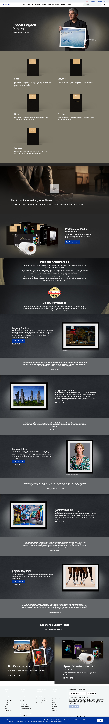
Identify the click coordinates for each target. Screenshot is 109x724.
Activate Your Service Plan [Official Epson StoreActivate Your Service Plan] (42, 700)
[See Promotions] (72, 242)
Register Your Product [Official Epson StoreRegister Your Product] (41, 698)
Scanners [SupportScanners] (23, 695)
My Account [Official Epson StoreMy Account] (39, 702)
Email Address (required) (74, 691)
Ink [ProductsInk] (5, 706)
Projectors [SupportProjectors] (23, 693)
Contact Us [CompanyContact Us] (54, 710)
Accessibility (100, 1)
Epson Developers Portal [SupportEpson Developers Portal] (26, 713)
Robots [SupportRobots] (22, 698)
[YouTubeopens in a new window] (77, 716)
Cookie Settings (59, 719)
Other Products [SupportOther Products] (24, 704)
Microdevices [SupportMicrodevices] (23, 702)
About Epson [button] (93, 1)
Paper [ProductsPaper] (6, 708)
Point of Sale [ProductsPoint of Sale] (7, 696)
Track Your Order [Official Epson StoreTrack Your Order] (40, 696)
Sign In (105, 1)
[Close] (54, 188)
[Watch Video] (18, 341)
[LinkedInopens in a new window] (80, 716)
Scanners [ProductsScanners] (7, 695)
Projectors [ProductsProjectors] (7, 693)
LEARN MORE (13, 675)
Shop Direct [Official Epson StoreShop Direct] (39, 691)
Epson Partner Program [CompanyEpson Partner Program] (57, 698)
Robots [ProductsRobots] (6, 698)
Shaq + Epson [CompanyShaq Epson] (55, 700)
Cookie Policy (75, 719)
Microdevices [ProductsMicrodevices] (7, 702)
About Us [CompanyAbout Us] (54, 691)
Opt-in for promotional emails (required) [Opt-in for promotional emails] (79, 697)
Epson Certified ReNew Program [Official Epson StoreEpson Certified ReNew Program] (43, 695)
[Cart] (104, 4)
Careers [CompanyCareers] (54, 696)
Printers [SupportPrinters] (22, 691)
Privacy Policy (77, 700)
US (87, 1)
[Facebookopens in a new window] (70, 716)
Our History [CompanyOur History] (54, 693)
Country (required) (91, 691)
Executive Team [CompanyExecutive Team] (55, 695)
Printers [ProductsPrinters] (6, 691)
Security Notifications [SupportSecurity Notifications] (25, 715)
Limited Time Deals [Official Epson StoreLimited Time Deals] (40, 693)
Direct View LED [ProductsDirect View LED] (8, 700)
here (60, 721)
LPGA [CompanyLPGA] (53, 702)
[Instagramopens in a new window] (84, 716)
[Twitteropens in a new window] (74, 716)
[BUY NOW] (16, 344)
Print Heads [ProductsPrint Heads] (7, 704)
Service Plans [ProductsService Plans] (8, 710)
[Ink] (32, 4)
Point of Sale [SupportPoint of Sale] (23, 696)
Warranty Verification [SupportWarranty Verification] (25, 706)
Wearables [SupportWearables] (23, 700)
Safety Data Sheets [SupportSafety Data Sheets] (25, 711)
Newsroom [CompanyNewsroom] (54, 706)
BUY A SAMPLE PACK (52, 630)
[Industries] (63, 4)
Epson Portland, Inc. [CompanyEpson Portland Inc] (56, 704)
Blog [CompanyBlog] (53, 708)
